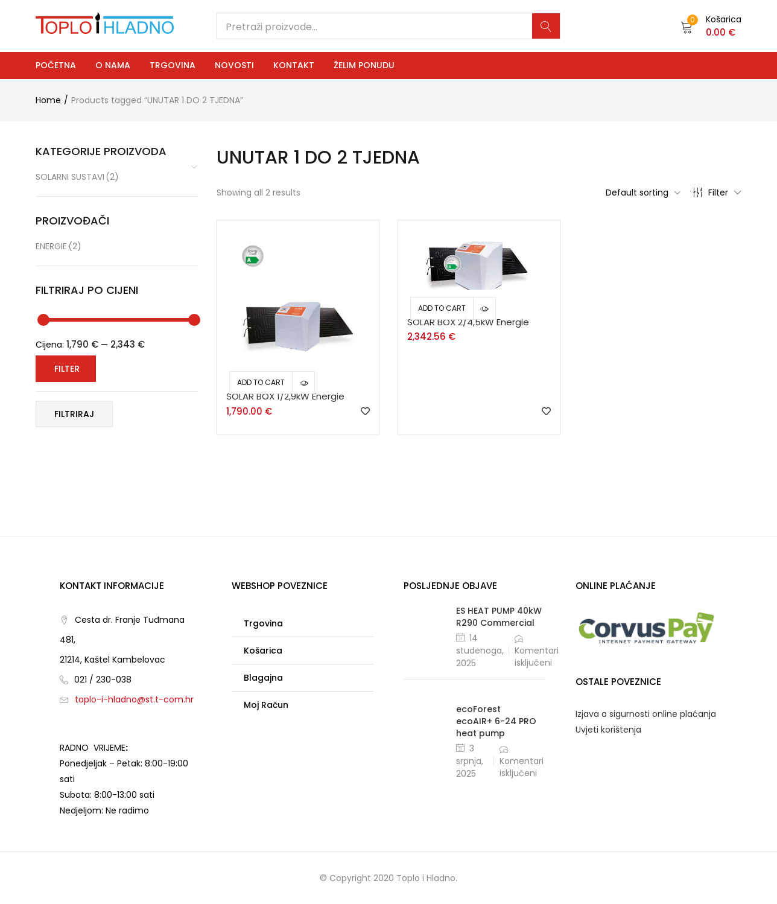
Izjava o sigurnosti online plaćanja (646, 714)
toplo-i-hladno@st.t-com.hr (134, 699)
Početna (56, 65)
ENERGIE (58, 246)
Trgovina (172, 65)
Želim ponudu (364, 65)
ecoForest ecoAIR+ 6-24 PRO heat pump (496, 721)
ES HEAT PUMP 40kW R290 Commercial (499, 617)
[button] (710, 26)
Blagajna (263, 678)
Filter (717, 192)
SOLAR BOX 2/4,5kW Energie (468, 322)
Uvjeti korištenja (608, 730)
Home (48, 100)
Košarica (263, 651)
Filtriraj (74, 414)
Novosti (234, 65)
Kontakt (293, 65)
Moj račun (266, 705)
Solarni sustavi (77, 177)
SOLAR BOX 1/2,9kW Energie (285, 396)
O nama (112, 65)
